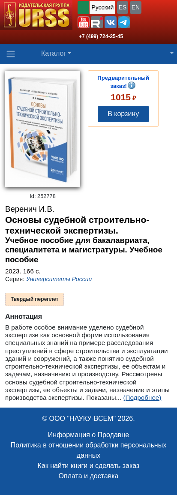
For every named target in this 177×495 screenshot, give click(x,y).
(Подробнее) (142, 397)
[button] (84, 22)
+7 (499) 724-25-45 (101, 36)
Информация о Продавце (88, 434)
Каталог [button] (53, 53)
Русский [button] (102, 7)
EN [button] (136, 7)
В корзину (123, 113)
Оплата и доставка (89, 476)
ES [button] (123, 7)
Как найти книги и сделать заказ (89, 465)
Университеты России (59, 279)
